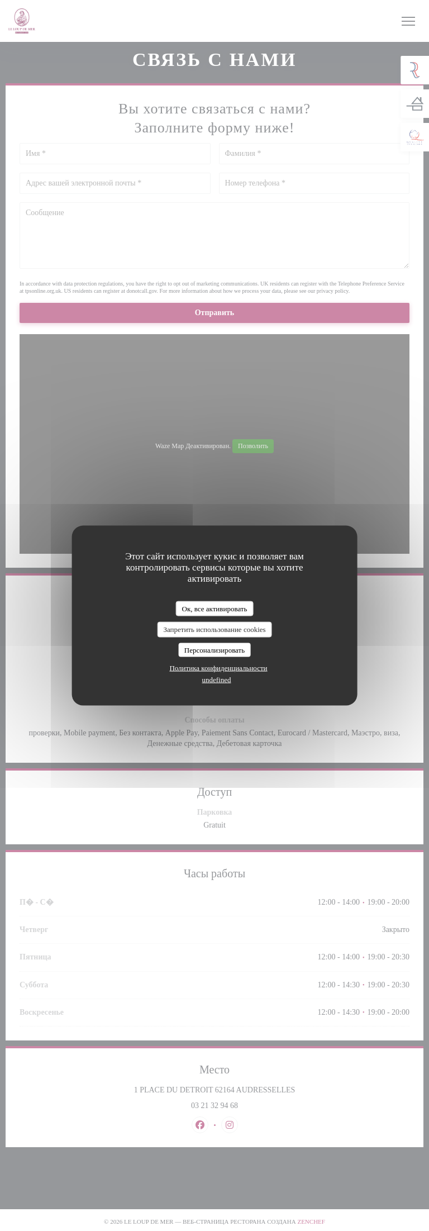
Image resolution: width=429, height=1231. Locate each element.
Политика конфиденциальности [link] (218, 668)
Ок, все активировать (214, 608)
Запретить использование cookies (214, 629)
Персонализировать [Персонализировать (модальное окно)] (214, 649)
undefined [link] (216, 680)
